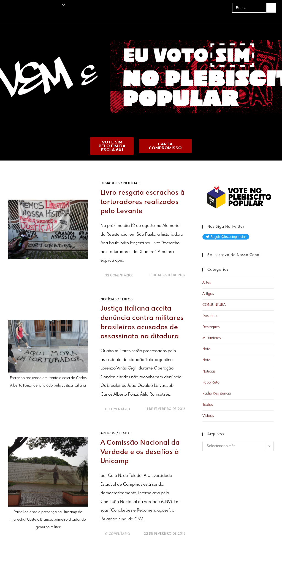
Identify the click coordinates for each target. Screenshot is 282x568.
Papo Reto (210, 382)
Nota (206, 349)
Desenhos (210, 316)
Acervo (39, 14)
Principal (8, 4)
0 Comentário (117, 409)
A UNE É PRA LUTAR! (64, 14)
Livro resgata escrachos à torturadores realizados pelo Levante (143, 202)
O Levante (54, 4)
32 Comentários (119, 275)
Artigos (108, 433)
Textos (126, 299)
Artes (206, 282)
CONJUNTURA (214, 305)
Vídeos (208, 416)
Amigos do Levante (16, 14)
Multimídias (211, 338)
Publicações (27, 4)
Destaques (110, 183)
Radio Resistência (216, 393)
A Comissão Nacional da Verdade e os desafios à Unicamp (140, 451)
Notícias (131, 183)
